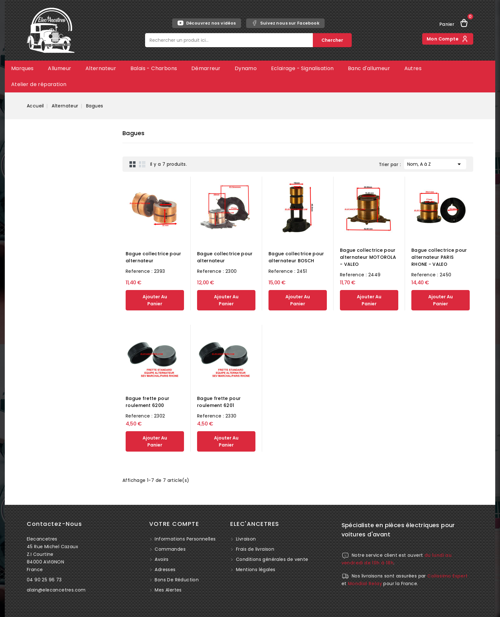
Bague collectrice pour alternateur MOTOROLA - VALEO (368, 257)
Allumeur (59, 68)
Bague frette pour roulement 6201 (219, 402)
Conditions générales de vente (272, 559)
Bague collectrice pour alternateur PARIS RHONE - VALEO (439, 257)
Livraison (246, 539)
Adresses (164, 569)
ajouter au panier (155, 300)
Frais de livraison (255, 549)
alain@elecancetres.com (56, 590)
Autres (413, 68)
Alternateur (100, 68)
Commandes (169, 549)
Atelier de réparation (38, 84)
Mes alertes (167, 590)
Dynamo (246, 68)
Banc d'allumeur (369, 68)
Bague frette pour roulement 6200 (147, 402)
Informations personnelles (184, 539)
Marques (22, 68)
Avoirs (161, 559)
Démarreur (206, 68)
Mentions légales (255, 569)
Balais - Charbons (153, 68)
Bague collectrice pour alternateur (153, 257)
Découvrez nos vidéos (206, 23)
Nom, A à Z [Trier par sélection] (435, 163)
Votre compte (174, 524)
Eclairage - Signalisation (302, 68)
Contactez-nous (54, 524)
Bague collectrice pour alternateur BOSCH (296, 257)
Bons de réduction (176, 580)
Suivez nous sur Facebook (285, 23)
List (142, 164)
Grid (132, 164)
